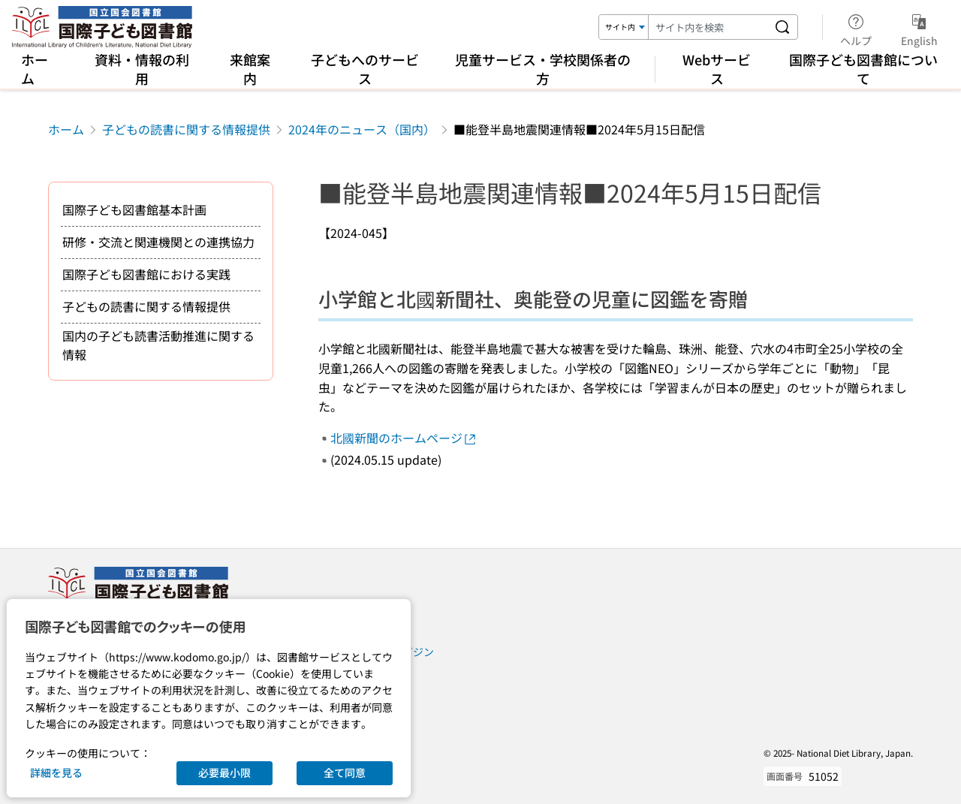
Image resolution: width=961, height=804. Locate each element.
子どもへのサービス (365, 69)
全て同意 (345, 772)
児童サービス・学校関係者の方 (543, 69)
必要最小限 (224, 772)
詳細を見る (56, 772)
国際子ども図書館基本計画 (134, 209)
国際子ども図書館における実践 (146, 274)
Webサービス (716, 69)
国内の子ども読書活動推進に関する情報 (158, 345)
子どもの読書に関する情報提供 (186, 129)
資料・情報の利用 (142, 69)
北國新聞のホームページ (403, 438)
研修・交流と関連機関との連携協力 (158, 242)
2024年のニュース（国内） (361, 129)
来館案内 (250, 69)
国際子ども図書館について (863, 69)
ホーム (34, 69)
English (919, 27)
